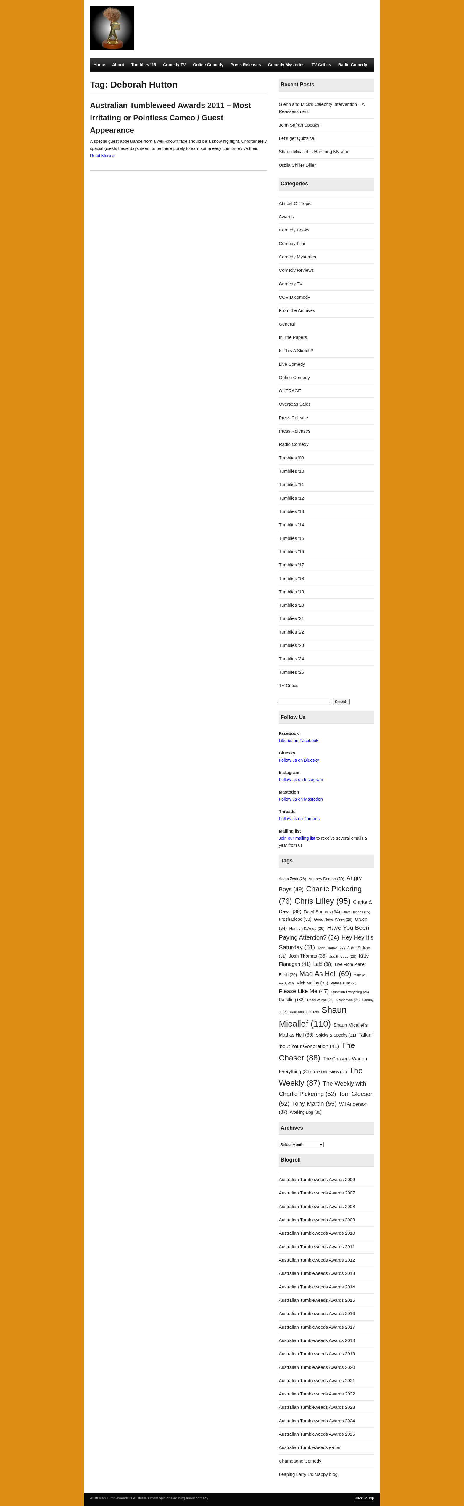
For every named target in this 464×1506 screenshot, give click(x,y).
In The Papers (293, 337)
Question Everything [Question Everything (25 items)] (350, 992)
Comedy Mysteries (286, 64)
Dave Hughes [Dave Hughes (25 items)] (356, 912)
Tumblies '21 (291, 618)
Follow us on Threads (299, 818)
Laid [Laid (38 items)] (323, 964)
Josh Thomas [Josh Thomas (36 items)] (308, 955)
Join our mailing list (297, 838)
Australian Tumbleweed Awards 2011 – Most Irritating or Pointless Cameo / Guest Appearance (170, 117)
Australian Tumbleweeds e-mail (310, 1447)
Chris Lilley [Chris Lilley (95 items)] (322, 901)
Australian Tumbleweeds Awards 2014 (317, 1286)
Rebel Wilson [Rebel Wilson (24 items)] (320, 1000)
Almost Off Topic (295, 203)
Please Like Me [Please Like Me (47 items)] (304, 991)
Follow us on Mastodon (301, 799)
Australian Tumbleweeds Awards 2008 (317, 1206)
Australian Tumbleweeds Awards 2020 (317, 1367)
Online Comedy (208, 64)
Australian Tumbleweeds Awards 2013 (317, 1273)
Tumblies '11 (291, 484)
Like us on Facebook (298, 740)
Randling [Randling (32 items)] (291, 999)
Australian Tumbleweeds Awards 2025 (317, 1434)
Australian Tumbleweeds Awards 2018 (317, 1340)
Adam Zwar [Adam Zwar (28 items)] (292, 879)
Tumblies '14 (291, 524)
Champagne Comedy (300, 1460)
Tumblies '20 (291, 605)
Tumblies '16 (291, 551)
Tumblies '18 (291, 578)
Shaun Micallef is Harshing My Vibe (314, 151)
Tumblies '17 (291, 564)
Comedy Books (294, 229)
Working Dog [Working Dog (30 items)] (305, 1112)
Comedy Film (292, 243)
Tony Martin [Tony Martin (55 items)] (314, 1103)
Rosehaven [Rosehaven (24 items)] (348, 1000)
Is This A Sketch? (296, 350)
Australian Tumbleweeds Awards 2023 (317, 1407)
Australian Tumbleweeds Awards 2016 (317, 1313)
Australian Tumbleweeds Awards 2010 (317, 1232)
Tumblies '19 (291, 591)
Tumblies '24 (291, 658)
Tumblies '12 (291, 498)
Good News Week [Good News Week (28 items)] (333, 919)
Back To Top (364, 1498)
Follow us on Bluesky (299, 760)
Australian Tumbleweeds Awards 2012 (317, 1259)
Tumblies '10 (291, 471)
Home (99, 64)
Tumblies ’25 (143, 64)
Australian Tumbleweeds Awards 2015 (317, 1300)
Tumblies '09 (291, 457)
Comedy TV (174, 64)
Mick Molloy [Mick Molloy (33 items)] (312, 983)
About (118, 64)
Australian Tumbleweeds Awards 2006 (317, 1179)
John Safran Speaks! (299, 124)
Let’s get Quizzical (297, 138)
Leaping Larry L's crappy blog (308, 1474)
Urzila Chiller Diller (297, 165)
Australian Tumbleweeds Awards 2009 (317, 1219)
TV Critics (321, 64)
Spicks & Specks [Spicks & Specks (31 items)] (336, 1035)
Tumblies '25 (291, 672)
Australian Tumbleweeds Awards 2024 (317, 1420)
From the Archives (297, 310)
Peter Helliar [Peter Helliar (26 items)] (344, 983)
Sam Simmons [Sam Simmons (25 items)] (304, 1011)
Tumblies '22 (291, 631)
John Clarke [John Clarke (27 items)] (331, 948)
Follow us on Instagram (301, 779)
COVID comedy (294, 296)
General (287, 323)
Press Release (293, 417)
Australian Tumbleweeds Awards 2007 (317, 1192)
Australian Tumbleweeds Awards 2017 (317, 1327)
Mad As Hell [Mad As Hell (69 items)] (325, 974)
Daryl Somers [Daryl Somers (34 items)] (322, 911)
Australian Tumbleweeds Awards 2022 (317, 1393)
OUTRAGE (290, 390)
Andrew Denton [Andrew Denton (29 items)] (326, 879)
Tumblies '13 (291, 511)
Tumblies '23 (291, 645)
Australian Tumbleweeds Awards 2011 (317, 1246)
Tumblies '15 (291, 538)
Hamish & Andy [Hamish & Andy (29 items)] (307, 928)
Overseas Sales (294, 404)
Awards (286, 216)
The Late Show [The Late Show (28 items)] (330, 1072)
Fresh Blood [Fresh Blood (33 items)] (295, 919)
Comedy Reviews (296, 270)
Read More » (102, 155)
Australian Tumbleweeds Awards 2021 (317, 1380)
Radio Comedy (352, 64)
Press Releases (246, 64)
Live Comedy (292, 364)
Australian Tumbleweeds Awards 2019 (317, 1353)
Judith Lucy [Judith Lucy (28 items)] (342, 956)
